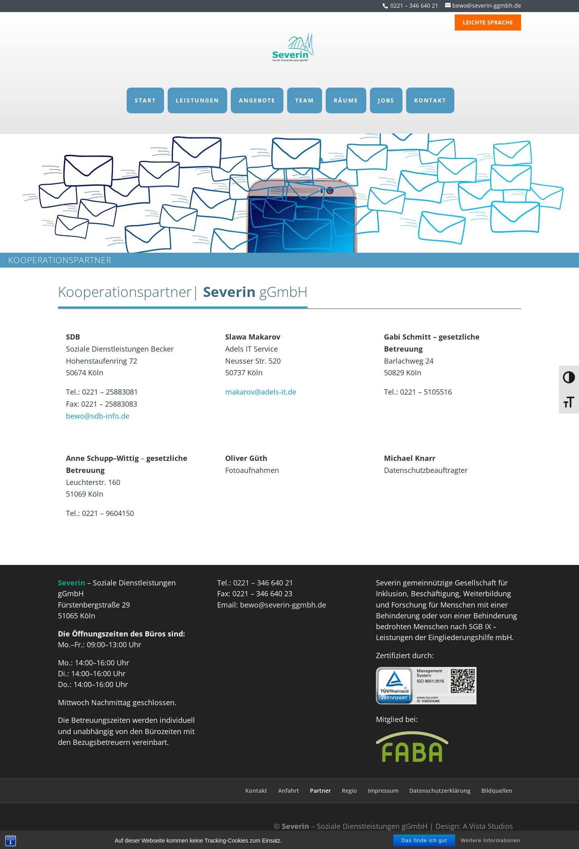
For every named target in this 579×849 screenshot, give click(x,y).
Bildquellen (496, 790)
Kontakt (256, 790)
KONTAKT (430, 92)
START (145, 92)
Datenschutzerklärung (439, 790)
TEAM (304, 92)
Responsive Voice (311, 837)
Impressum (383, 790)
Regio (349, 790)
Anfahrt (288, 790)
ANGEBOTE (257, 92)
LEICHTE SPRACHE (488, 23)
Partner (320, 790)
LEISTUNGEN (197, 92)
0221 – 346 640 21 (414, 5)
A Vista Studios (488, 826)
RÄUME (346, 92)
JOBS (386, 92)
